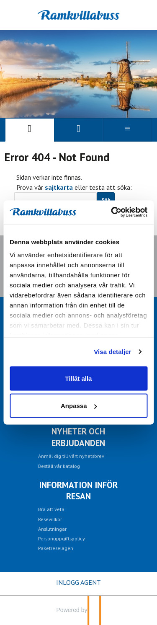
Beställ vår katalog (59, 465)
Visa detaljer (112, 351)
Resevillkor (50, 519)
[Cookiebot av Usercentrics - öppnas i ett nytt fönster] (111, 212)
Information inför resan (78, 490)
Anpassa (79, 405)
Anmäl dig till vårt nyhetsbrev (71, 455)
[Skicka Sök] (106, 199)
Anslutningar (52, 528)
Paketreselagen (55, 548)
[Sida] (29, 130)
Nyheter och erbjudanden (78, 437)
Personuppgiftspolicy (61, 538)
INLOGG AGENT (78, 582)
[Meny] (127, 130)
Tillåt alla (78, 378)
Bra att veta (51, 509)
